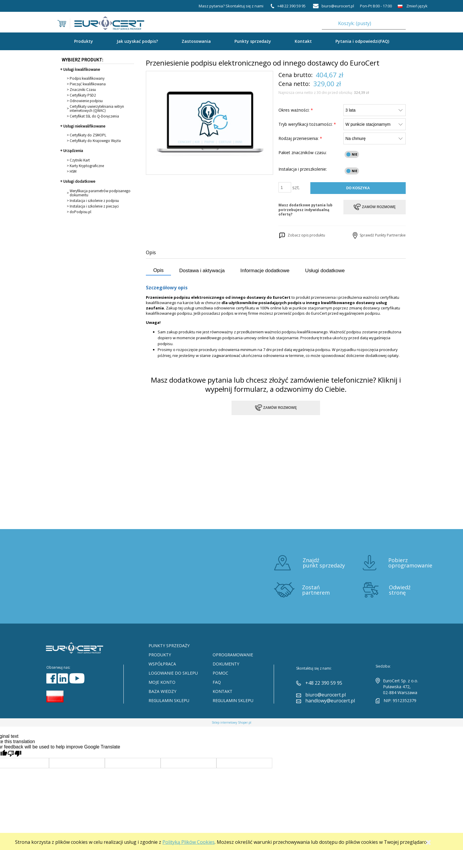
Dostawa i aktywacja (202, 270)
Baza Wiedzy (162, 691)
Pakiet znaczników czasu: (302, 152)
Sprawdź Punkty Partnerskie (378, 235)
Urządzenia (73, 150)
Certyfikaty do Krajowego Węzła (95, 141)
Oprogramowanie (233, 655)
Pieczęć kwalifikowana (88, 84)
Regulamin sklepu (169, 700)
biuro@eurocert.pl (325, 694)
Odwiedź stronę (399, 590)
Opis (158, 270)
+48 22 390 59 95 (323, 683)
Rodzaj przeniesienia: (300, 138)
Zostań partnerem (316, 590)
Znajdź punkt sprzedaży (324, 563)
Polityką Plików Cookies (188, 842)
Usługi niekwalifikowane (84, 126)
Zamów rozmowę (276, 408)
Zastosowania (196, 41)
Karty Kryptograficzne (87, 166)
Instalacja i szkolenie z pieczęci (94, 206)
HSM (73, 171)
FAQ (217, 682)
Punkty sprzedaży (252, 41)
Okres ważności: (295, 110)
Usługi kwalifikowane (81, 69)
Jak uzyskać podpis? (137, 41)
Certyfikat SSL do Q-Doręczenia (94, 116)
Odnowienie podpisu (86, 101)
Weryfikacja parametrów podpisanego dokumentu (100, 193)
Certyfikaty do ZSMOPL (88, 135)
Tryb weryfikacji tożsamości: (307, 124)
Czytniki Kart (80, 160)
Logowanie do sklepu (173, 673)
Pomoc (220, 673)
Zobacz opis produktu (301, 235)
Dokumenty (226, 664)
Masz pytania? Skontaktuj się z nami (231, 6)
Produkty (160, 655)
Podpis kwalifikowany (87, 78)
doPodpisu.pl (80, 212)
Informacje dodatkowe (264, 270)
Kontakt (303, 41)
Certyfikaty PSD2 (83, 95)
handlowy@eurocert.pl (330, 700)
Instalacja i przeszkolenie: (302, 169)
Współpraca (162, 664)
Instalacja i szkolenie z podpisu (94, 201)
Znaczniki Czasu (83, 90)
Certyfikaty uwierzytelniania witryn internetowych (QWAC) (97, 109)
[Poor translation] (14, 754)
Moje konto (162, 682)
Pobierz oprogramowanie (410, 563)
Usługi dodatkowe (79, 181)
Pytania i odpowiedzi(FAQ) (362, 41)
